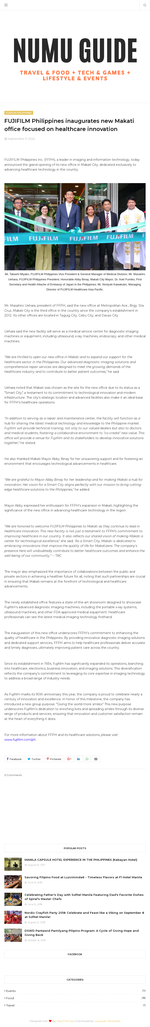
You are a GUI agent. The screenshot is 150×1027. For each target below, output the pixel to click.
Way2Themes (65, 1021)
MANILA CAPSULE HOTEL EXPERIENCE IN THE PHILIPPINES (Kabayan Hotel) (81, 859)
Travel (76, 1005)
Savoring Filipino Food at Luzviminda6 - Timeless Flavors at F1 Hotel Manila (83, 877)
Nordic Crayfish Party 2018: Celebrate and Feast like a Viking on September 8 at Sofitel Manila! (84, 915)
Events (76, 991)
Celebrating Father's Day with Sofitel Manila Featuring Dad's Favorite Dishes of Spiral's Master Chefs (84, 897)
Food (76, 998)
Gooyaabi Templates (107, 1021)
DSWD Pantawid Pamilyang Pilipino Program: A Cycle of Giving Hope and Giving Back (82, 933)
